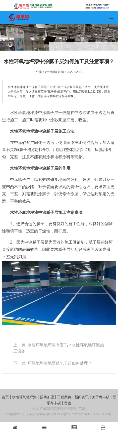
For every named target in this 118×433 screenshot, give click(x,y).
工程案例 (64, 397)
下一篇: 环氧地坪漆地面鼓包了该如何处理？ (52, 363)
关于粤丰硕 (100, 397)
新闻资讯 (82, 397)
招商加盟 (47, 397)
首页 (5, 397)
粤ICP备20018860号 (98, 414)
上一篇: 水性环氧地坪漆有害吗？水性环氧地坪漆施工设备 (58, 348)
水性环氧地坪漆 (24, 397)
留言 (67, 403)
